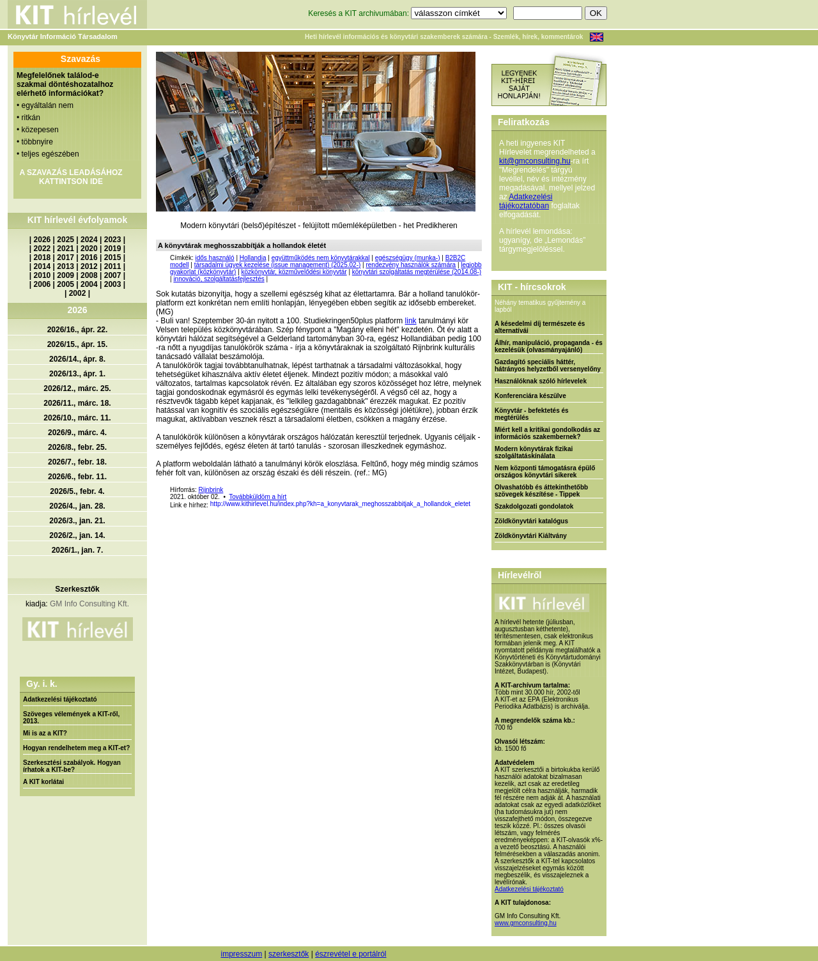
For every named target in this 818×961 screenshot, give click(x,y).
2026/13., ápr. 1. (77, 373)
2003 (112, 284)
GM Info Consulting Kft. (89, 603)
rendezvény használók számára (411, 264)
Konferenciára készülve (530, 395)
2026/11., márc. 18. (77, 403)
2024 (89, 239)
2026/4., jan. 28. (77, 506)
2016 (89, 257)
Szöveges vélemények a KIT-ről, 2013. (71, 718)
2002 (77, 293)
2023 (112, 239)
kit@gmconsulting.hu (535, 161)
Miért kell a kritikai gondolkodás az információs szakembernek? (547, 433)
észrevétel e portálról (350, 953)
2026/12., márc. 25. (77, 388)
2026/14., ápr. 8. (77, 359)
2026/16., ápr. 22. (77, 329)
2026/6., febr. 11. (77, 476)
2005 (65, 284)
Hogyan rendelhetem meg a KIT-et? (76, 747)
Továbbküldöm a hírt (257, 496)
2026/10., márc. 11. (77, 417)
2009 (65, 275)
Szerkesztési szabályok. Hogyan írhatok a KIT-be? (72, 766)
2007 (112, 275)
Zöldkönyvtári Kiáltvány (531, 535)
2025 (65, 239)
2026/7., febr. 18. (77, 461)
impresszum (241, 953)
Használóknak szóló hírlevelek (541, 381)
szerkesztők (288, 953)
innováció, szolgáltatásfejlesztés (218, 278)
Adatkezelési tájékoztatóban (525, 201)
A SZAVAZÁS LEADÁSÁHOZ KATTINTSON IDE (70, 177)
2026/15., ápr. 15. (77, 344)
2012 (89, 266)
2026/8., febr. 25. (77, 447)
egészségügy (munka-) (407, 257)
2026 (42, 239)
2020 (89, 248)
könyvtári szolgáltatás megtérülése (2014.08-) (416, 271)
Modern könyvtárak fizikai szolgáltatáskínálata (534, 452)
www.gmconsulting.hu (526, 922)
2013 (65, 266)
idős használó (214, 257)
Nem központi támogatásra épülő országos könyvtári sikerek (545, 472)
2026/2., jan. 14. (77, 535)
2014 (42, 266)
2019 (112, 248)
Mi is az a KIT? (45, 733)
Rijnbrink (210, 489)
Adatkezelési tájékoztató (60, 699)
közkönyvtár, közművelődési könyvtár (294, 271)
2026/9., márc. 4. (77, 432)
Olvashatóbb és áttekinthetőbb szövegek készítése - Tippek (541, 491)
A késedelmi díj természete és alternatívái (540, 327)
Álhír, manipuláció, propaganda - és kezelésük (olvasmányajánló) (549, 346)
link (411, 320)
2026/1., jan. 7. (78, 550)
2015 (112, 257)
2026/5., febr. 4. (77, 491)
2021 (65, 248)
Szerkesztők (77, 589)
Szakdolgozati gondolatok (534, 506)
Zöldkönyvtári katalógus (531, 521)
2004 (89, 284)
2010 (42, 275)
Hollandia (253, 257)
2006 (42, 284)
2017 (65, 257)
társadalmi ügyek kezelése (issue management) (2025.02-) (277, 264)
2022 (42, 248)
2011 (112, 266)
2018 (42, 257)
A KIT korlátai (43, 781)
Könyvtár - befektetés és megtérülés (532, 414)
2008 (89, 275)
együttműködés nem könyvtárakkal (321, 257)
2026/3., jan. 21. (77, 520)
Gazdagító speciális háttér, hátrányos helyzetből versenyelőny (548, 365)
